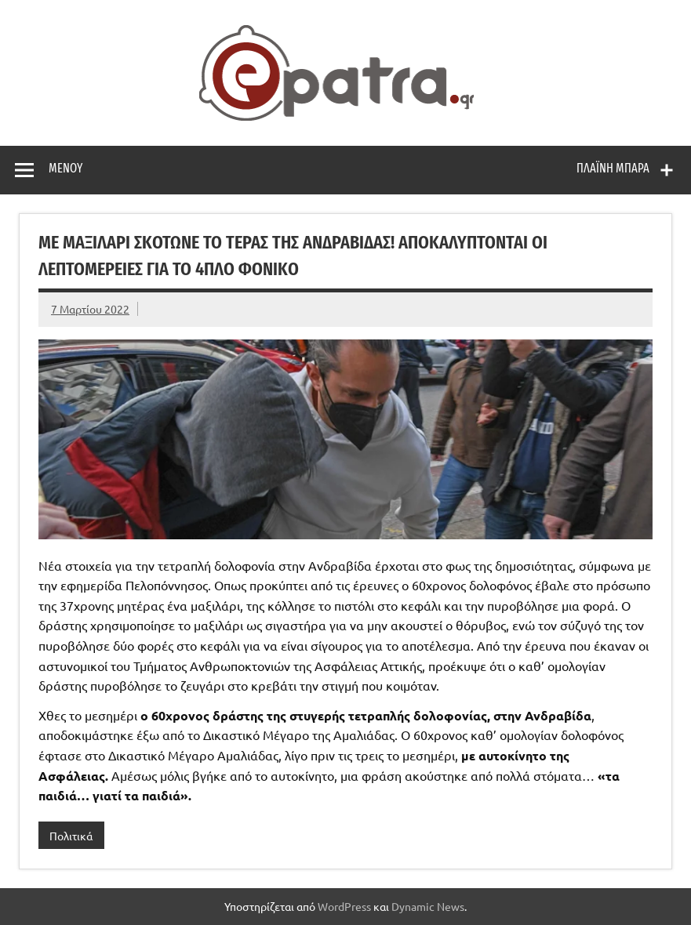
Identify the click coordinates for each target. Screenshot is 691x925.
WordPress (344, 906)
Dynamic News (427, 906)
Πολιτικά (71, 836)
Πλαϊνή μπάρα (612, 168)
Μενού (65, 168)
